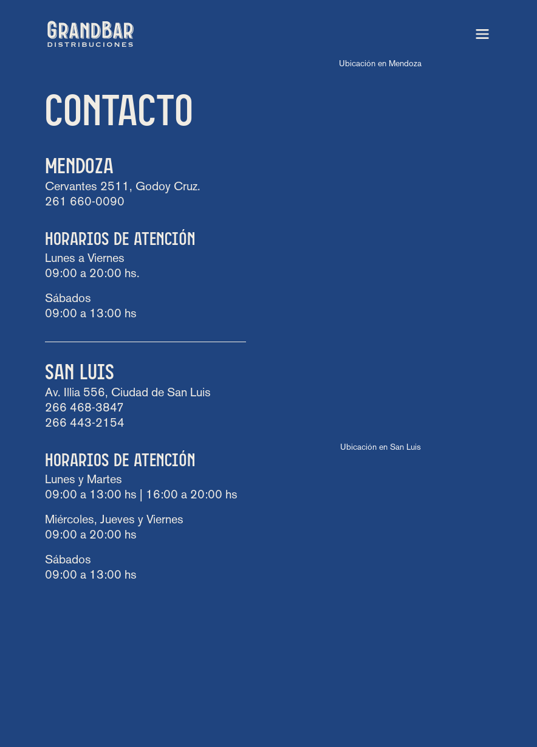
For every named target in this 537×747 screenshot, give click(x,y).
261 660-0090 (85, 202)
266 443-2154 (85, 423)
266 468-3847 (84, 408)
